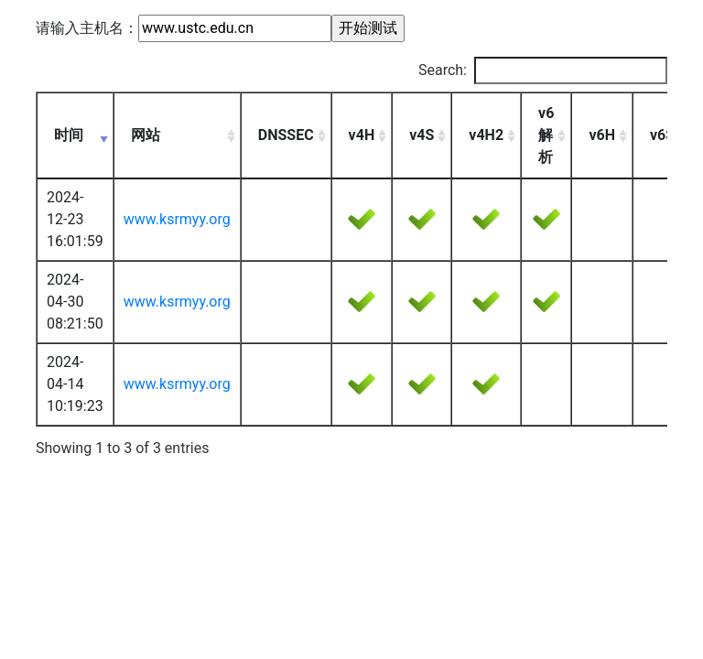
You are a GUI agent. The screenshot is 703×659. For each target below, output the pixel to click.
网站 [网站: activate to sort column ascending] (145, 135)
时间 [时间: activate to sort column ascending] (68, 135)
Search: (542, 70)
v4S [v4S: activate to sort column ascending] (421, 135)
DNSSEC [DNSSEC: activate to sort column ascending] (286, 135)
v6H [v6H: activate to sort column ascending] (602, 135)
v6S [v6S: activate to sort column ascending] (662, 135)
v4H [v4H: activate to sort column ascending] (362, 135)
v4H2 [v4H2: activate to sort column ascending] (486, 135)
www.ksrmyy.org (177, 219)
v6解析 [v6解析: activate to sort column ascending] (546, 135)
